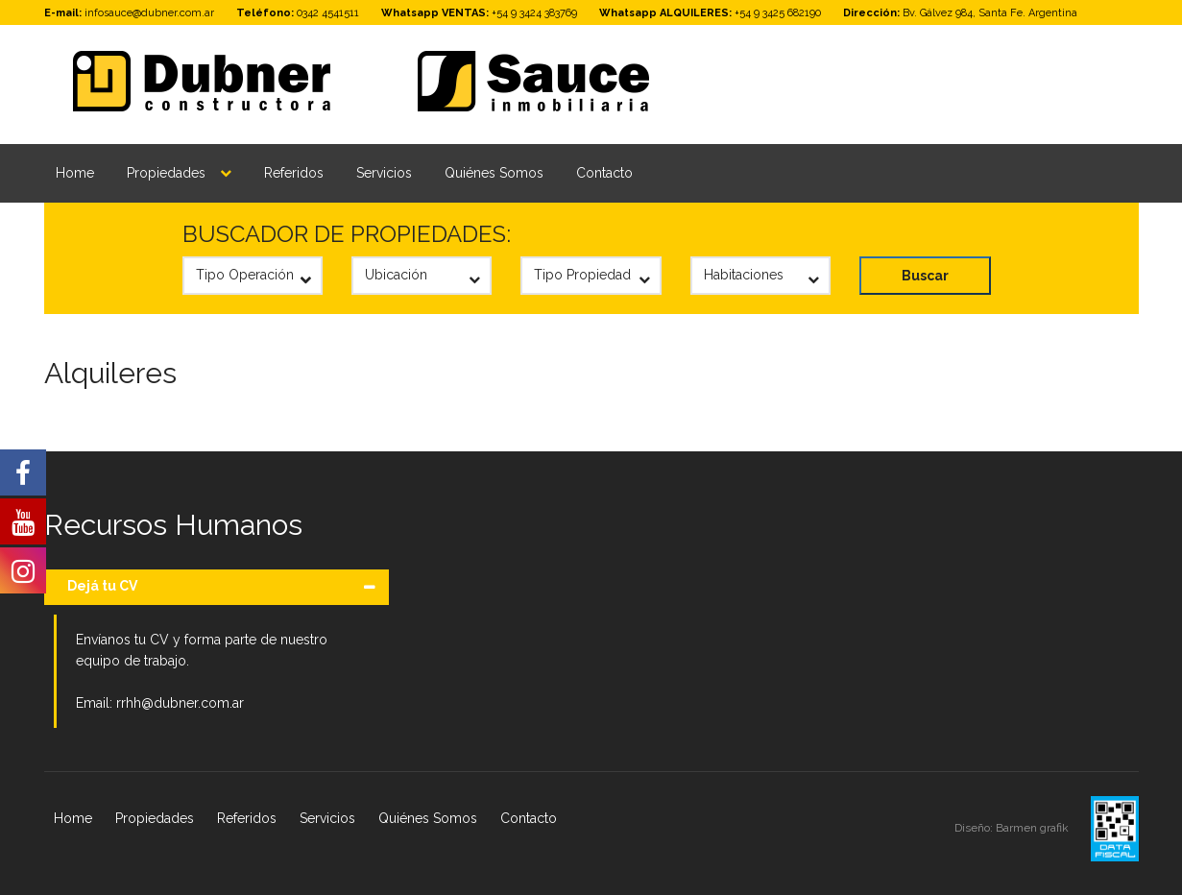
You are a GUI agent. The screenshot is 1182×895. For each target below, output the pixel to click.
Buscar (925, 275)
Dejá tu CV (102, 585)
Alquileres (110, 373)
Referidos (294, 173)
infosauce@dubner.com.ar (149, 13)
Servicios (384, 173)
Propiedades (166, 173)
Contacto (604, 173)
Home (75, 173)
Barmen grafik (1034, 828)
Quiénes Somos (494, 173)
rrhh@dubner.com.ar (180, 703)
